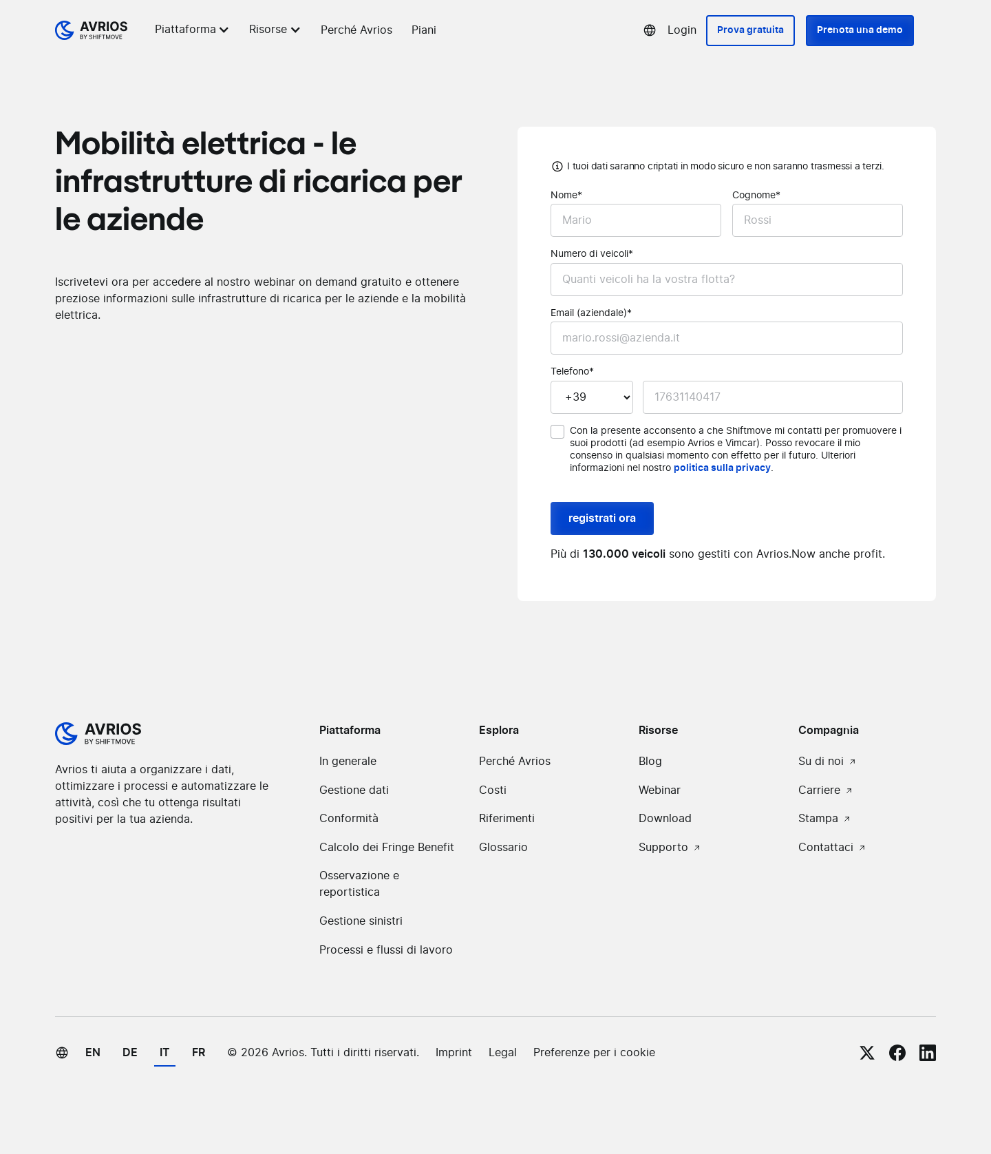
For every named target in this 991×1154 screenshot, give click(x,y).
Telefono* (572, 372)
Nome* (566, 195)
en (92, 1052)
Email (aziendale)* (591, 313)
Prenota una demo (860, 30)
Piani (424, 30)
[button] (194, 29)
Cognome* (756, 195)
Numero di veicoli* (592, 254)
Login (682, 30)
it (165, 1052)
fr (198, 1052)
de (130, 1052)
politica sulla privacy (722, 468)
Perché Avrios (356, 30)
